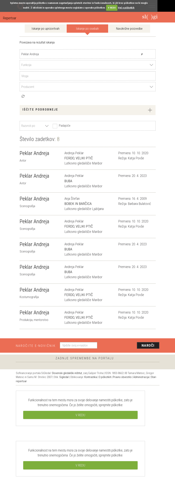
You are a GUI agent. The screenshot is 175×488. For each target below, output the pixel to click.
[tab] (88, 110)
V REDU (112, 7)
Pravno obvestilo (122, 377)
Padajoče (61, 125)
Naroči (148, 345)
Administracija (141, 377)
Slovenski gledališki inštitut (67, 373)
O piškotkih (105, 377)
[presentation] (129, 345)
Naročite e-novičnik (36, 346)
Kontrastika (90, 377)
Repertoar (9, 18)
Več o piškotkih (126, 7)
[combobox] (88, 64)
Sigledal (64, 377)
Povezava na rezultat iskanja (37, 42)
